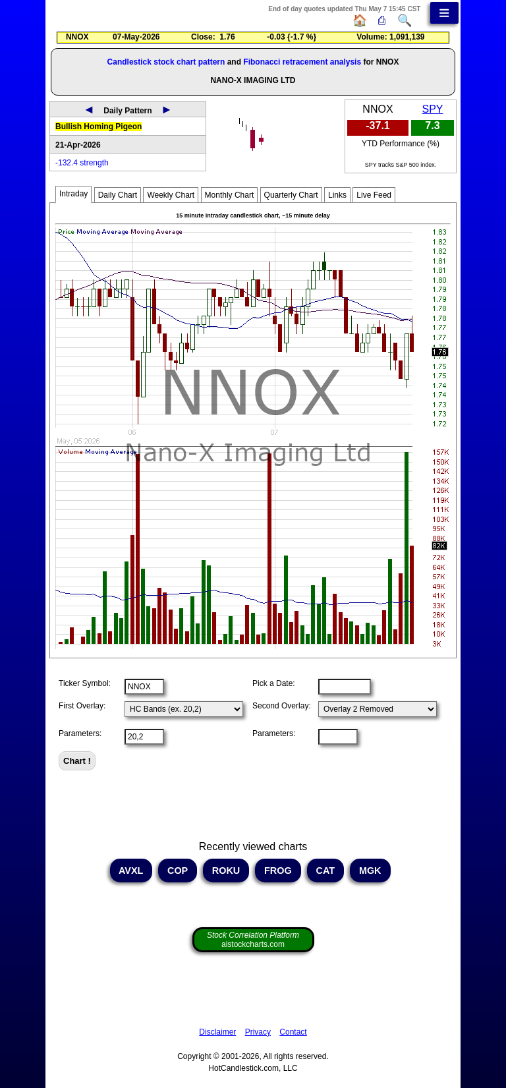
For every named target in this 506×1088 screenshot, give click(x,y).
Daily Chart (117, 195)
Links (337, 195)
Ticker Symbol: (85, 683)
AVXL (131, 870)
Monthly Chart (229, 195)
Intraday (73, 193)
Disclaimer (217, 1032)
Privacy (258, 1032)
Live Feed (373, 195)
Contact (292, 1032)
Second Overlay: (281, 705)
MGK (370, 870)
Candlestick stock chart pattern (166, 62)
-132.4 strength (82, 162)
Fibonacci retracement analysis (302, 62)
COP (177, 870)
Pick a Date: (273, 683)
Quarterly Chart (291, 195)
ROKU (226, 870)
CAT (326, 870)
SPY (432, 109)
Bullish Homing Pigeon (98, 126)
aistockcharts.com (253, 940)
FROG (278, 870)
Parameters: (80, 733)
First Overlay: (82, 705)
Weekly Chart (170, 195)
